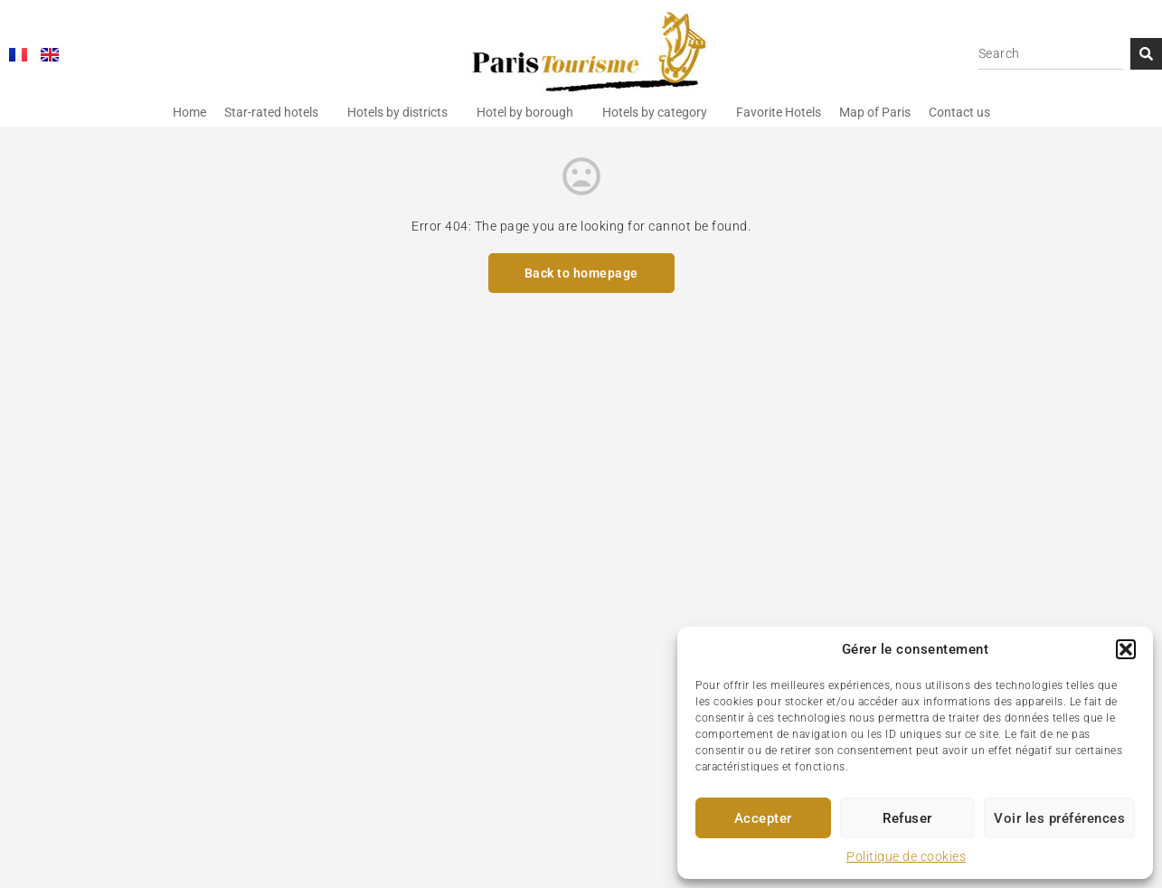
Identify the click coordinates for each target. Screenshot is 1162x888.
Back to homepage (581, 273)
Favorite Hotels (778, 112)
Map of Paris (875, 112)
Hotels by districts (397, 112)
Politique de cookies (906, 856)
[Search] (1146, 54)
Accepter (763, 818)
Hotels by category (654, 112)
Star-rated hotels (271, 112)
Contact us (959, 112)
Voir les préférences (1059, 818)
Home (189, 112)
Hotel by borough (525, 112)
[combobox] (1050, 54)
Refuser (907, 818)
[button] (1126, 649)
